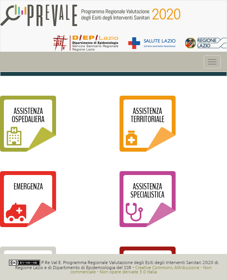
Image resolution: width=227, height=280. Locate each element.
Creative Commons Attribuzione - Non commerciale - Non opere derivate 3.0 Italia (141, 269)
